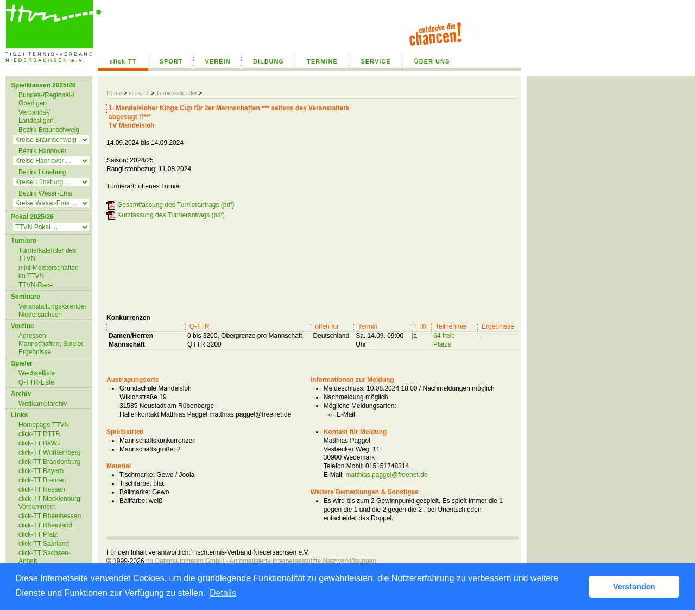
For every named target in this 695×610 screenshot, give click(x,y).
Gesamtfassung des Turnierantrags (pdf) (175, 205)
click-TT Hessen (41, 489)
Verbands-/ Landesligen (36, 116)
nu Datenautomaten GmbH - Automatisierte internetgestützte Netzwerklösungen (261, 561)
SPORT (171, 61)
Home (114, 93)
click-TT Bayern (41, 471)
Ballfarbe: (133, 501)
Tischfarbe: (135, 483)
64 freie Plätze (444, 340)
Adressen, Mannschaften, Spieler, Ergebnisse (51, 344)
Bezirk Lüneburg (42, 172)
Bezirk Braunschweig (48, 130)
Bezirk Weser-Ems (45, 193)
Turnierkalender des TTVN (47, 254)
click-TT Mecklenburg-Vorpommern (50, 503)
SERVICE (375, 61)
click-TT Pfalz (38, 534)
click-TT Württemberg (49, 452)
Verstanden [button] (634, 586)
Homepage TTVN (43, 425)
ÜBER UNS (432, 61)
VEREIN (218, 61)
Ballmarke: (134, 492)
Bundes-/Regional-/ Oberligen (46, 99)
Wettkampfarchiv (42, 403)
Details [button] (223, 593)
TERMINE (322, 61)
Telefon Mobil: (344, 466)
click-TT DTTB (39, 434)
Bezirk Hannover (42, 151)
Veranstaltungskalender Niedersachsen (52, 310)
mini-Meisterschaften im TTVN (48, 272)
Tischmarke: (137, 475)
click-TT (123, 61)
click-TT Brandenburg (49, 462)
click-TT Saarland (43, 544)
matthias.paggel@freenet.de (386, 475)
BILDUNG (268, 61)
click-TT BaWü (39, 443)
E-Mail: (334, 475)
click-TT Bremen (42, 480)
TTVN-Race (35, 285)
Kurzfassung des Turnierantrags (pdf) (171, 215)
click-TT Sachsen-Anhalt (44, 557)
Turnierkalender (176, 93)
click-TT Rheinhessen (49, 516)
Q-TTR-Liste (36, 382)
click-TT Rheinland (45, 525)
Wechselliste (36, 373)
